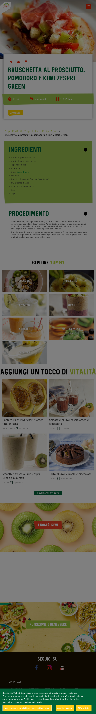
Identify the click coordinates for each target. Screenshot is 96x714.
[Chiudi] (92, 692)
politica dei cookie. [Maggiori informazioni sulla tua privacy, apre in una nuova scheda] (33, 702)
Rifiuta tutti (83, 708)
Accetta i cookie (64, 708)
